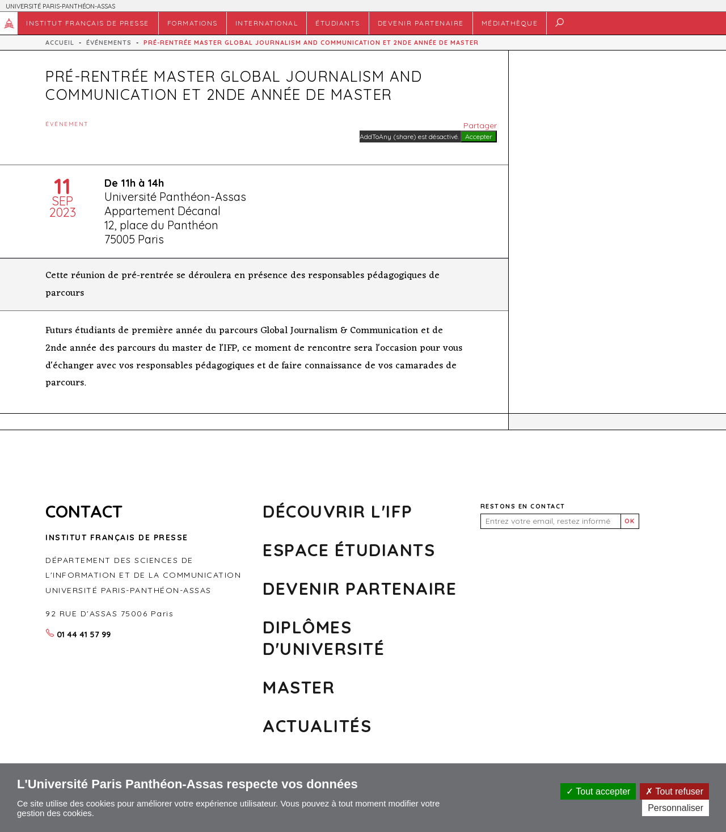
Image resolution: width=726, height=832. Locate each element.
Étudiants (337, 23)
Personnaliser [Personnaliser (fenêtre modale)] (675, 808)
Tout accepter (598, 791)
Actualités (317, 726)
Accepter (478, 136)
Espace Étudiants (349, 550)
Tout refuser (674, 791)
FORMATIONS (192, 23)
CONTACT (84, 511)
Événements (109, 43)
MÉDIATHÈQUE (510, 23)
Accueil (9, 23)
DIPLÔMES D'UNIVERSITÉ (324, 637)
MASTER (299, 687)
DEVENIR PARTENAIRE (421, 23)
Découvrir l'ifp (338, 511)
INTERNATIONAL (266, 23)
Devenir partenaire (360, 588)
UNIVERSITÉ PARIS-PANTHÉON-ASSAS (60, 6)
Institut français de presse (87, 23)
